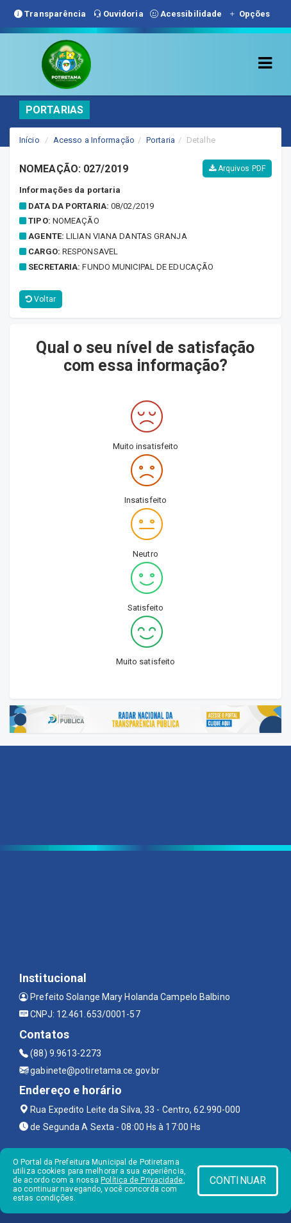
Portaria (160, 140)
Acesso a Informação (94, 140)
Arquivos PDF (237, 168)
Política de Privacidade (142, 1180)
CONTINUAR (238, 1180)
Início (29, 140)
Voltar (41, 299)
